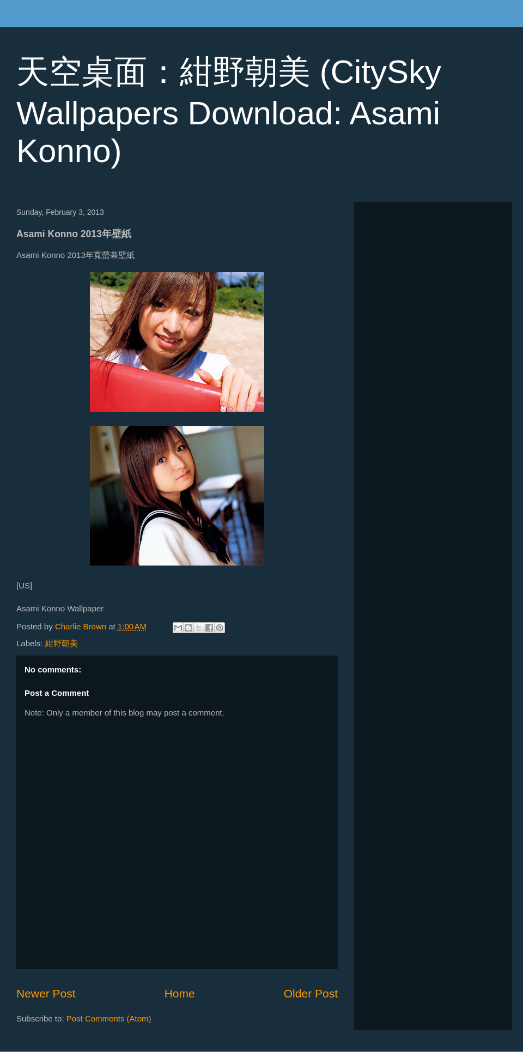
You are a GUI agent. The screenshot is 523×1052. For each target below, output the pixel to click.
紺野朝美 (61, 643)
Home (180, 993)
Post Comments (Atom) (108, 1018)
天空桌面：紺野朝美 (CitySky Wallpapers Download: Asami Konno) (228, 111)
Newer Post (46, 993)
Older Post (311, 993)
